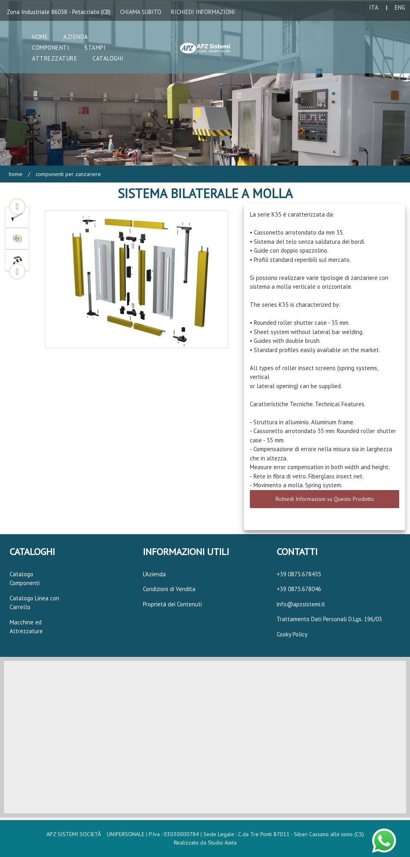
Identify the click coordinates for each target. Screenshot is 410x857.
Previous (17, 207)
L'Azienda (154, 574)
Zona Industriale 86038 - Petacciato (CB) (59, 12)
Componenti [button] (50, 47)
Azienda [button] (75, 37)
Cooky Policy (292, 634)
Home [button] (40, 37)
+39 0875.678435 (299, 574)
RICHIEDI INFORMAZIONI (203, 12)
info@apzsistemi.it (301, 604)
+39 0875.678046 (299, 589)
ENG (400, 7)
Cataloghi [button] (108, 58)
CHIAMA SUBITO (140, 12)
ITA (373, 7)
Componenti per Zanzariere (67, 174)
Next (17, 271)
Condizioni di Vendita (169, 589)
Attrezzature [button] (54, 58)
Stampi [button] (95, 47)
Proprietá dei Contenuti (172, 604)
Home (15, 174)
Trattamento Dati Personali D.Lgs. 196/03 (329, 619)
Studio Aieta (222, 842)
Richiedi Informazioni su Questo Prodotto (324, 498)
